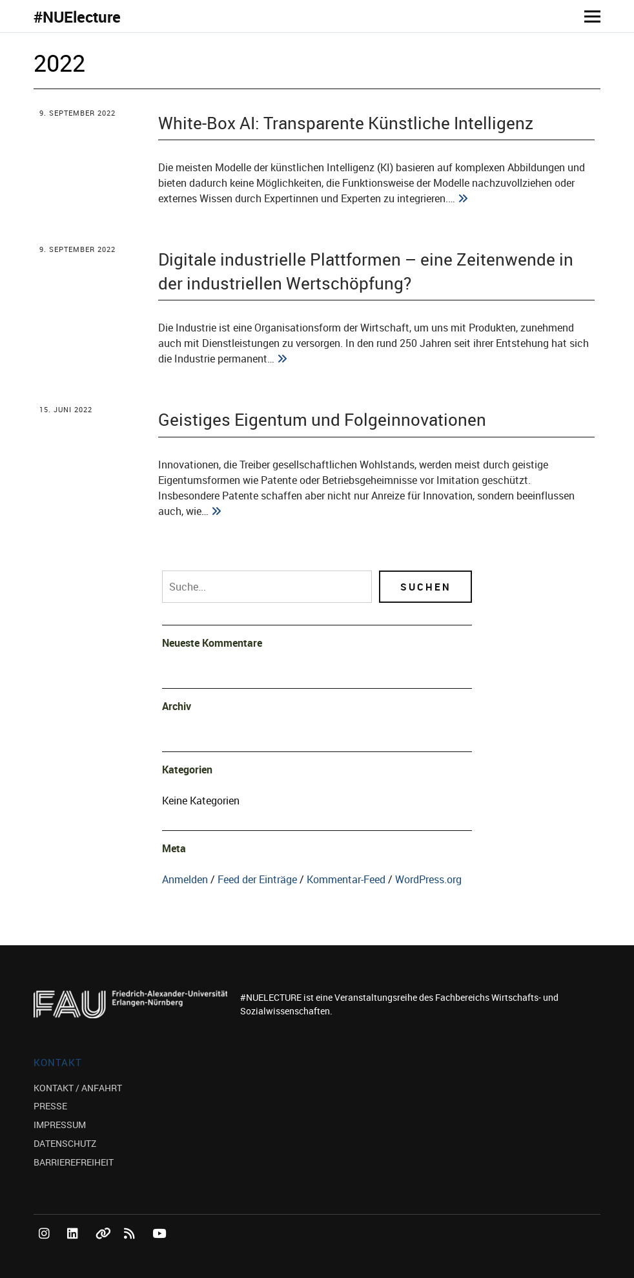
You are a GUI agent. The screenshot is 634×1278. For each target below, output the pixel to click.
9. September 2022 (77, 113)
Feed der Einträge (257, 879)
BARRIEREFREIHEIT (74, 1162)
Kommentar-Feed (346, 879)
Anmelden (185, 879)
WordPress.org (428, 879)
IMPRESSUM (60, 1124)
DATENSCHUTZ (65, 1143)
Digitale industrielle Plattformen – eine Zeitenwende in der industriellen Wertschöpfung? (365, 270)
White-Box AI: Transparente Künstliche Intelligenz (345, 122)
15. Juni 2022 (65, 409)
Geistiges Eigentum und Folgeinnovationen (322, 419)
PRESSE (50, 1106)
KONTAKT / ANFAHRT (78, 1088)
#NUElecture (77, 16)
